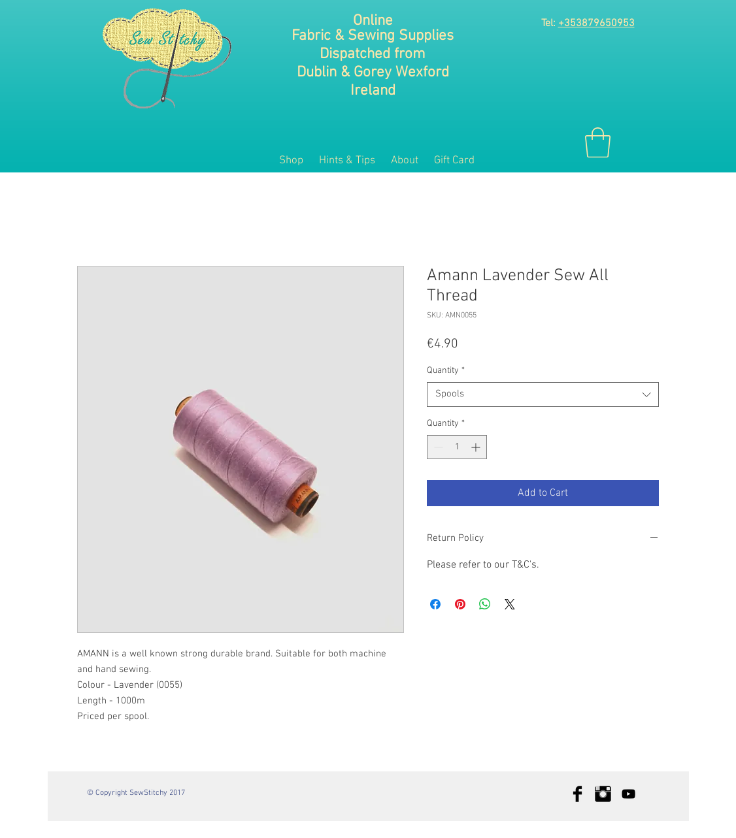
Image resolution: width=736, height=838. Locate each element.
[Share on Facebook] (435, 604)
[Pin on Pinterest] (460, 604)
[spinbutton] (457, 447)
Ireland (372, 91)
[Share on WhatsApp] (485, 604)
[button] (598, 142)
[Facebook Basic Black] (577, 794)
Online (373, 21)
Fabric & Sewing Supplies (373, 36)
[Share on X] (510, 604)
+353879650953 (596, 23)
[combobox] (543, 394)
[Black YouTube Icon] (628, 794)
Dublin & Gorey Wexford (373, 72)
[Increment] (477, 447)
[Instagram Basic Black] (603, 794)
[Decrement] (437, 447)
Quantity (446, 370)
